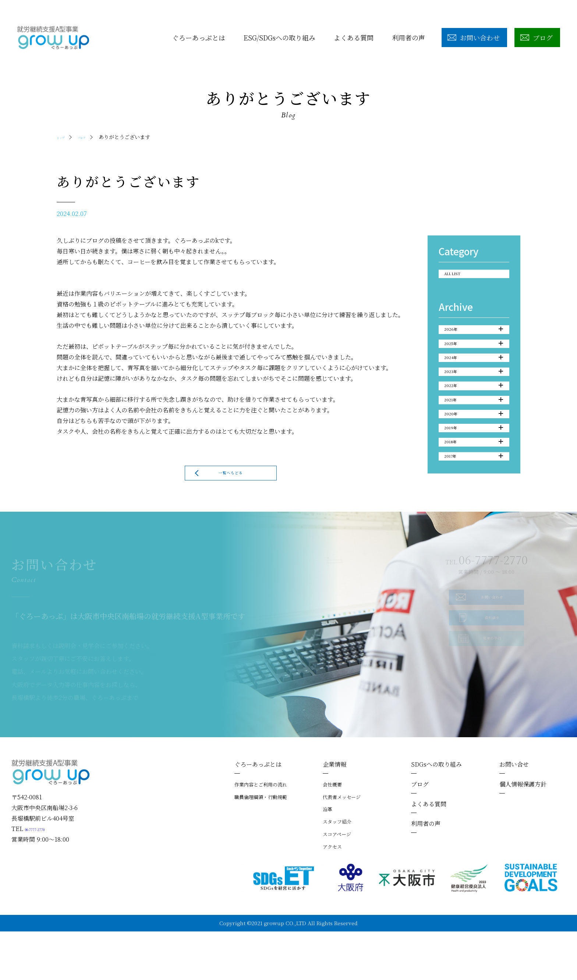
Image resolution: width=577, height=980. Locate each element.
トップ (64, 137)
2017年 (473, 514)
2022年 (473, 416)
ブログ (93, 137)
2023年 (473, 397)
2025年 (473, 357)
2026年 (473, 337)
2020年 (473, 456)
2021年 (473, 436)
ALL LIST (459, 276)
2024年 (473, 377)
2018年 (473, 495)
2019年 (473, 475)
